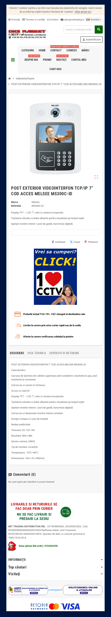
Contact (51, 19)
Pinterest (92, 241)
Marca (13, 202)
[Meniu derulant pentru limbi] (95, 19)
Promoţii (13, 19)
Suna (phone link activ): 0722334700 (31, 542)
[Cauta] (84, 29)
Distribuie (60, 241)
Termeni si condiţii (32, 19)
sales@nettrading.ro (72, 19)
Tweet (76, 241)
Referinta (15, 205)
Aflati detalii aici (81, 11)
